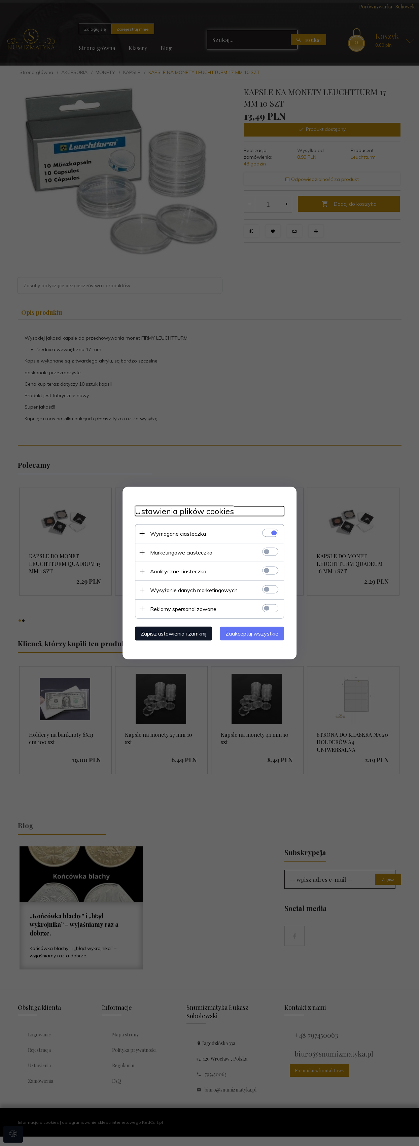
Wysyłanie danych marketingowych (191, 589)
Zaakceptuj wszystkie (255, 633)
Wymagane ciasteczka (175, 533)
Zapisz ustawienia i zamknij (171, 633)
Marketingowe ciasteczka (178, 552)
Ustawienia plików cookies (181, 511)
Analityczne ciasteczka (175, 571)
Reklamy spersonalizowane (180, 608)
